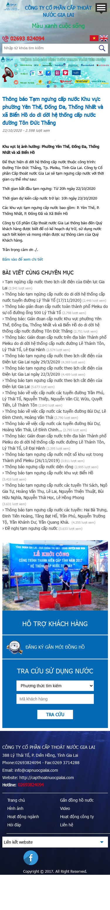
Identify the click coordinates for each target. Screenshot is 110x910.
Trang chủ (16, 800)
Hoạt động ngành (23, 816)
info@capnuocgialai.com (36, 770)
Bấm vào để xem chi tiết (22, 259)
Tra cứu (55, 714)
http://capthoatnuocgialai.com (46, 777)
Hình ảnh (15, 808)
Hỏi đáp (14, 825)
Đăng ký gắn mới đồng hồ (55, 647)
